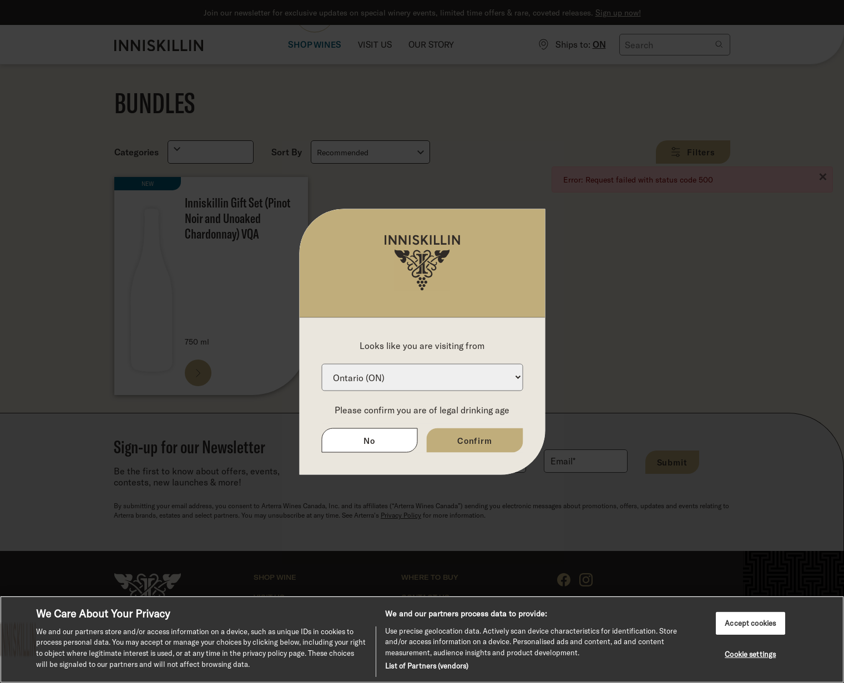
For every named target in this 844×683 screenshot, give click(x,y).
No (369, 440)
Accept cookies (750, 622)
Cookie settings (750, 654)
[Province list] (422, 377)
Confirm (474, 440)
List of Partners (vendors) (426, 665)
